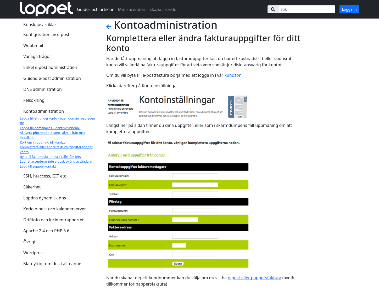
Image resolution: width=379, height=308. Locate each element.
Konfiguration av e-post (46, 34)
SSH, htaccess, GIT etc (44, 176)
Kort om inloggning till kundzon (44, 142)
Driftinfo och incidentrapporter (53, 220)
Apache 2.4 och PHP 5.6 (46, 231)
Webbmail (33, 45)
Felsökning (33, 100)
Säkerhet (32, 187)
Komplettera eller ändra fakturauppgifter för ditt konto (56, 149)
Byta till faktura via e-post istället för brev (50, 157)
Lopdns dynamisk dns (44, 198)
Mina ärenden (131, 9)
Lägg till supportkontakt (38, 166)
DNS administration (42, 89)
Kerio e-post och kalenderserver (54, 209)
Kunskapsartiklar (39, 24)
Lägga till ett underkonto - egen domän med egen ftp (57, 120)
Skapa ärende (162, 9)
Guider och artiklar (95, 9)
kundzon (232, 75)
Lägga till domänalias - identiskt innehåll (50, 128)
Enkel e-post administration (50, 67)
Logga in (349, 9)
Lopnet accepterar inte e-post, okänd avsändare (56, 161)
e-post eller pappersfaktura (254, 278)
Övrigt (29, 242)
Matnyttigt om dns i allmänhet (53, 263)
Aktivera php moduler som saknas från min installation (52, 135)
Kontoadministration (43, 111)
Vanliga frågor (37, 56)
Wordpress (33, 253)
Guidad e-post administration (52, 78)
